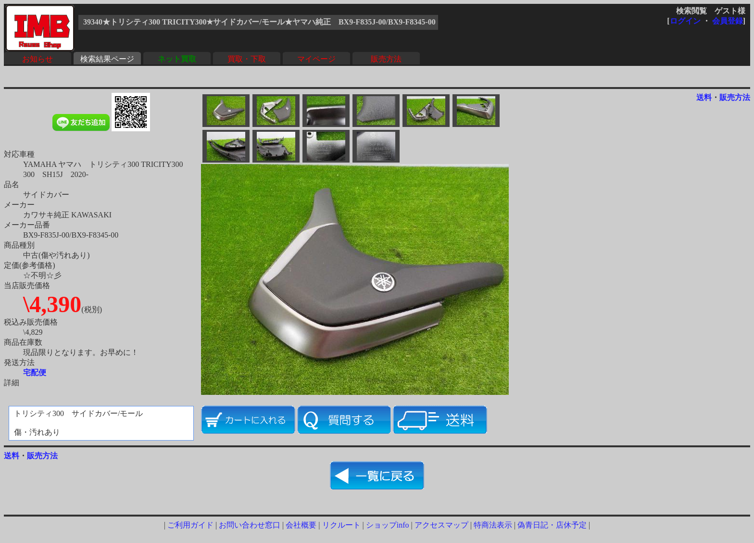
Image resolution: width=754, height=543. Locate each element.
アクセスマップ (441, 525)
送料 (704, 97)
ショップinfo (387, 525)
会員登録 (727, 21)
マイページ (316, 59)
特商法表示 (493, 525)
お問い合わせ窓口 (249, 525)
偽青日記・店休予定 (552, 525)
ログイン (685, 21)
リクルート (341, 525)
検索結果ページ (107, 59)
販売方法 (386, 59)
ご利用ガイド (190, 525)
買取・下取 (246, 59)
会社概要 (301, 525)
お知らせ (37, 59)
